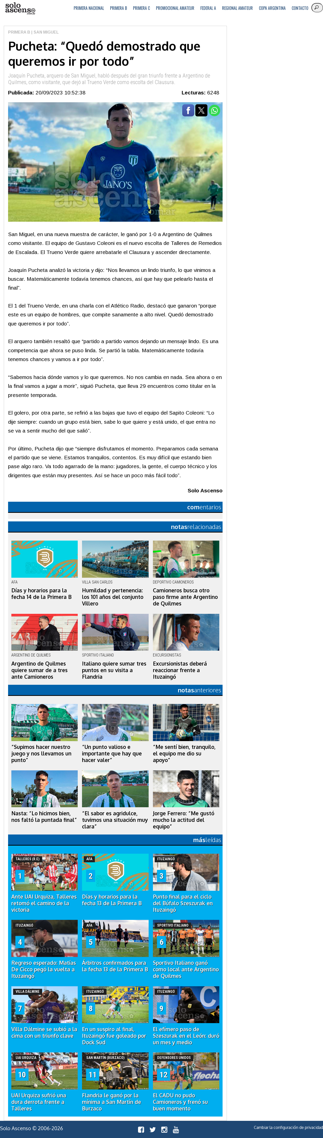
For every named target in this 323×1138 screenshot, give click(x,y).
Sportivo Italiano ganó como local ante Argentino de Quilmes (186, 969)
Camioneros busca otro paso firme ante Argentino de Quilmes (185, 597)
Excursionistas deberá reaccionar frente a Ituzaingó (180, 670)
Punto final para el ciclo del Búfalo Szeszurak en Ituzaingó (183, 903)
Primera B (118, 8)
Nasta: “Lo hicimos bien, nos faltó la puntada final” (44, 816)
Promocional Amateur (175, 8)
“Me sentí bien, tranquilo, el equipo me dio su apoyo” (184, 753)
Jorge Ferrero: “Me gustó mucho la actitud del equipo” (183, 820)
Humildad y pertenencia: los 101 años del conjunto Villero (112, 597)
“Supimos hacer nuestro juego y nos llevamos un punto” (41, 753)
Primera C (141, 8)
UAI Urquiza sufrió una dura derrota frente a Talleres (38, 1102)
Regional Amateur (237, 8)
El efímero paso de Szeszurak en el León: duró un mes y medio (186, 1036)
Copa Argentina (272, 8)
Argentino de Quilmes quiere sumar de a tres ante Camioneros (39, 670)
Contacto (300, 8)
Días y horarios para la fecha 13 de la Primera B (112, 899)
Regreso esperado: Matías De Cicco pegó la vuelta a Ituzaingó (43, 969)
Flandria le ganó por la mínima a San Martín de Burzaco (111, 1102)
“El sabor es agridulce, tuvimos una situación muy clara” (115, 820)
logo (20, 8)
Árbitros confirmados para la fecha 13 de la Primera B (115, 966)
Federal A (208, 8)
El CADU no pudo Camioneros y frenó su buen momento (180, 1102)
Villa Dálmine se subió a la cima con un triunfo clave (44, 1032)
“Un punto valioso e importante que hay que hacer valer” (112, 753)
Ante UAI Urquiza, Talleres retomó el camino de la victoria (44, 903)
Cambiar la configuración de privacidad (288, 1127)
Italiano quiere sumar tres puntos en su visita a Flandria (114, 670)
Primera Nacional (89, 8)
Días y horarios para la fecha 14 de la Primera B (41, 593)
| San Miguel (44, 32)
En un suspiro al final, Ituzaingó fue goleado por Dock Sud (114, 1036)
